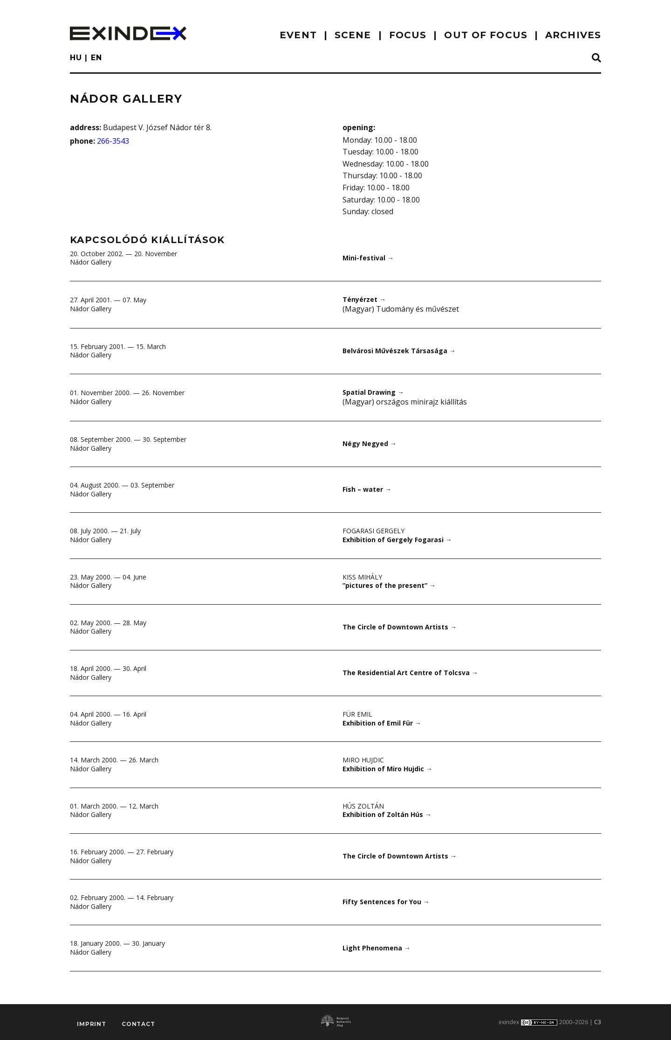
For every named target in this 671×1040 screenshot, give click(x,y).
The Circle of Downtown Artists (399, 626)
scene (353, 35)
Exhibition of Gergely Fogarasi (397, 539)
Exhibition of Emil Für (381, 723)
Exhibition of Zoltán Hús (386, 814)
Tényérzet (364, 299)
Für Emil (357, 714)
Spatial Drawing (373, 392)
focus (408, 35)
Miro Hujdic (363, 759)
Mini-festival (368, 257)
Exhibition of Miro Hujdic (387, 768)
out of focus (485, 35)
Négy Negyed (369, 443)
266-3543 (113, 141)
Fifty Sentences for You (386, 901)
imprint (91, 1023)
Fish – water (366, 489)
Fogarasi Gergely (373, 530)
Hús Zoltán (363, 806)
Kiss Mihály (362, 576)
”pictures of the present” (389, 585)
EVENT (298, 35)
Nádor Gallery (90, 262)
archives (573, 35)
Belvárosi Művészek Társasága (399, 350)
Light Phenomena (376, 947)
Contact (138, 1023)
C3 (597, 1022)
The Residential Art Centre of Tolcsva (410, 672)
